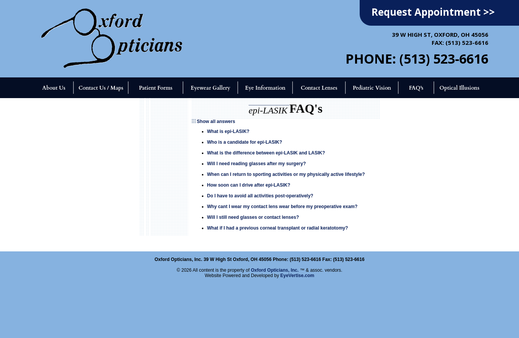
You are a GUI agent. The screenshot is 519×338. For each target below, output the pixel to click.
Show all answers (216, 121)
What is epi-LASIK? (228, 131)
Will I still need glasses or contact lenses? (253, 217)
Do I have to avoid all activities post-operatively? (260, 196)
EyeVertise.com (297, 275)
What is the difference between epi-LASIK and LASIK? (266, 153)
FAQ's (416, 88)
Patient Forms (155, 88)
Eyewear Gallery (210, 88)
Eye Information (265, 88)
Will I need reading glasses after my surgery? (256, 163)
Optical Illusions (459, 88)
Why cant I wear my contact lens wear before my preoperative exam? (282, 206)
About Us (53, 88)
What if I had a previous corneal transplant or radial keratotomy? (277, 228)
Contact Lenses (319, 88)
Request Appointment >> (433, 12)
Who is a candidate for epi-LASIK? (244, 142)
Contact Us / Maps (101, 88)
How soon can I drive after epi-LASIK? (248, 185)
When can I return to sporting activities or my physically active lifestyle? (286, 174)
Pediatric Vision (372, 88)
